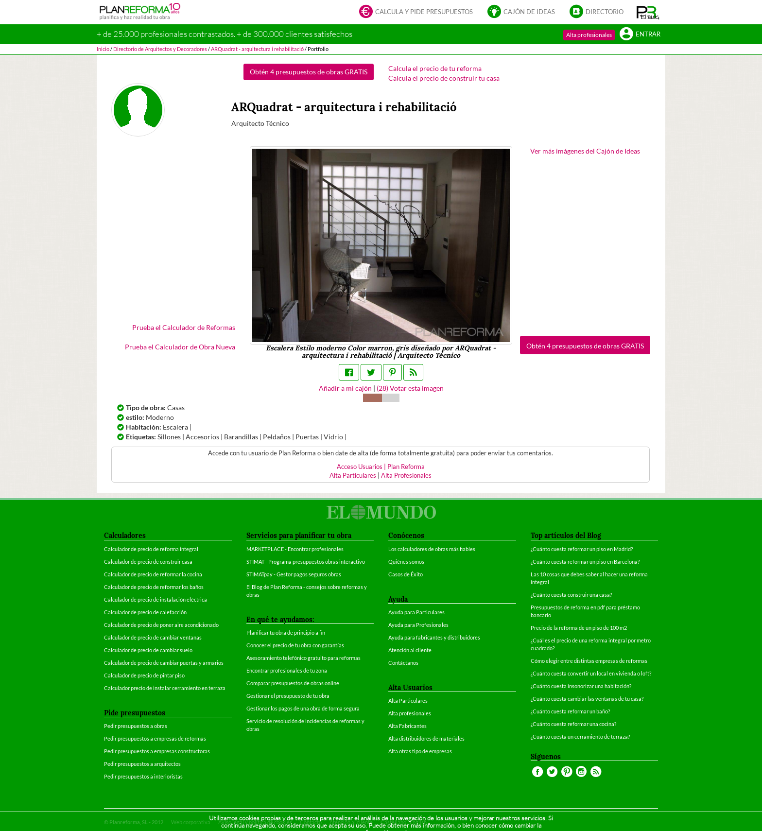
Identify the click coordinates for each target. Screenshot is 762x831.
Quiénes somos (406, 561)
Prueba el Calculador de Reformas (183, 327)
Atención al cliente (410, 650)
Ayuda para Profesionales (418, 625)
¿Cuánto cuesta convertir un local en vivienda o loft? (591, 673)
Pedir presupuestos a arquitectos (142, 764)
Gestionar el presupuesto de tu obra (287, 695)
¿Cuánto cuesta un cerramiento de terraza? (580, 736)
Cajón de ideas (521, 12)
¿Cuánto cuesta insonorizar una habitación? (581, 686)
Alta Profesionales (406, 475)
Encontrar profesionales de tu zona (286, 670)
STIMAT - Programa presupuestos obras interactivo (305, 561)
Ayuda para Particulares (416, 612)
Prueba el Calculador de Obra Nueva (180, 347)
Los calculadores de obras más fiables (431, 549)
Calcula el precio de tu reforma (435, 68)
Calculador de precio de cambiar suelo (148, 650)
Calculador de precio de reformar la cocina (153, 574)
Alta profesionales (589, 34)
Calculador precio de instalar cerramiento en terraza (164, 688)
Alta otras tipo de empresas (420, 751)
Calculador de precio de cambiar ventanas (153, 637)
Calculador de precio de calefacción (145, 612)
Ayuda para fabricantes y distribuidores (434, 637)
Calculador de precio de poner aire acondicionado (161, 625)
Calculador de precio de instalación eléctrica (155, 599)
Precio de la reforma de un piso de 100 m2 (579, 627)
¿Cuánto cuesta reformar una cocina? (573, 724)
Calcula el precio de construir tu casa (444, 78)
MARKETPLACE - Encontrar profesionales (295, 549)
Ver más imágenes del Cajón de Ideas (585, 151)
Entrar (640, 34)
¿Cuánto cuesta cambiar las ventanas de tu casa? (587, 698)
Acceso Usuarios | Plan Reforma (381, 466)
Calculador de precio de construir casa (148, 561)
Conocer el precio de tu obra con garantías (295, 645)
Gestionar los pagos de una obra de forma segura (303, 708)
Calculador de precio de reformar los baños (154, 587)
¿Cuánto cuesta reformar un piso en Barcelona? (585, 561)
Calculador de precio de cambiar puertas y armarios (164, 662)
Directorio (596, 12)
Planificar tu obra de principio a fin (285, 632)
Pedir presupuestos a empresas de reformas (155, 738)
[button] (648, 12)
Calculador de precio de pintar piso (144, 675)
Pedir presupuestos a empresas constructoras (157, 751)
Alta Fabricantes (407, 726)
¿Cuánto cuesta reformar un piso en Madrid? (582, 549)
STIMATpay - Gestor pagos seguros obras (293, 574)
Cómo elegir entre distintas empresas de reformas (589, 661)
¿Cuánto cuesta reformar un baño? (570, 711)
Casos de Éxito (405, 574)
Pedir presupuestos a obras (135, 726)
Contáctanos (403, 662)
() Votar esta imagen (410, 388)
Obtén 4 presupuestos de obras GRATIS (308, 72)
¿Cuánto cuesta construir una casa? (571, 594)
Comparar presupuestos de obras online (292, 683)
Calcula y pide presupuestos (416, 12)
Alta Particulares (352, 475)
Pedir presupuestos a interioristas (143, 776)
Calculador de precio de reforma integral (151, 549)
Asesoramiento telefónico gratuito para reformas (303, 658)
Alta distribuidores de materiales (426, 738)
